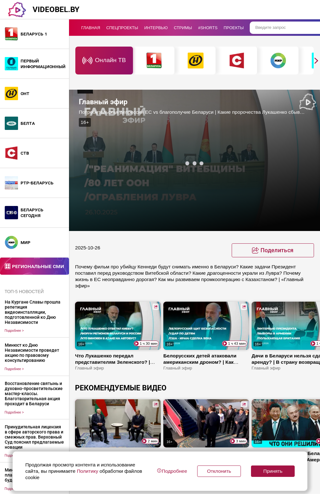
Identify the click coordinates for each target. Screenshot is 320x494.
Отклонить (219, 471)
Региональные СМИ (38, 266)
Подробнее (14, 330)
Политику (87, 471)
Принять (272, 471)
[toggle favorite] (273, 250)
